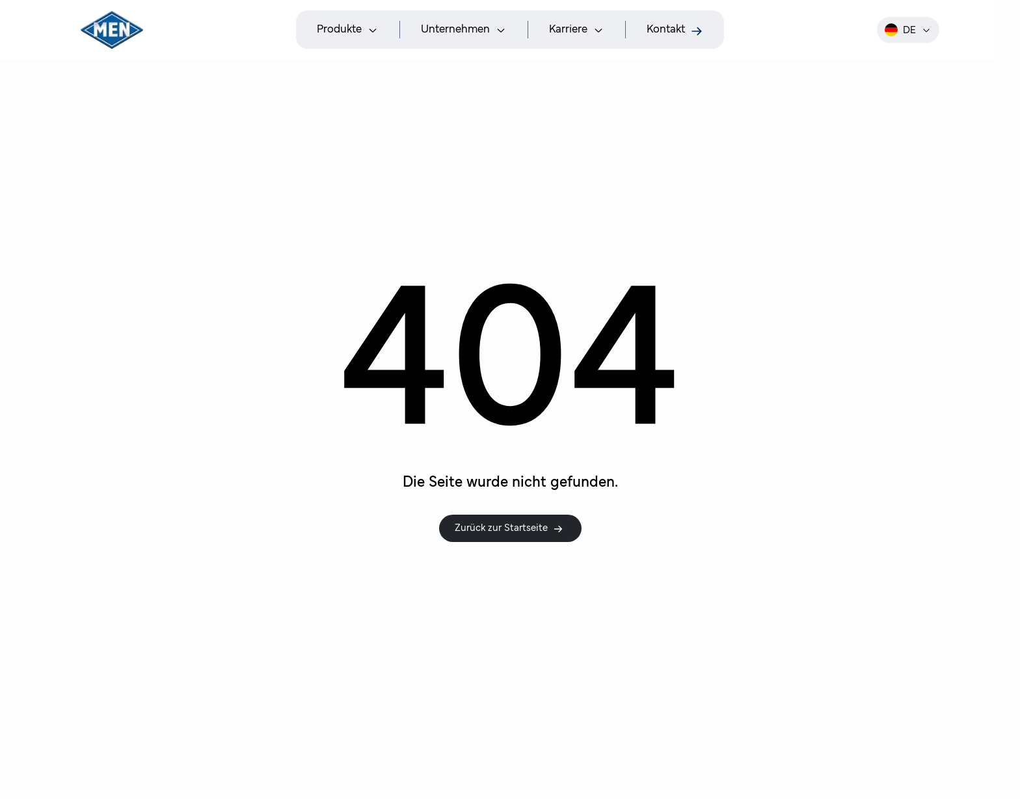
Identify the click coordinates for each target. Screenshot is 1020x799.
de (908, 29)
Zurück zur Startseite (509, 528)
